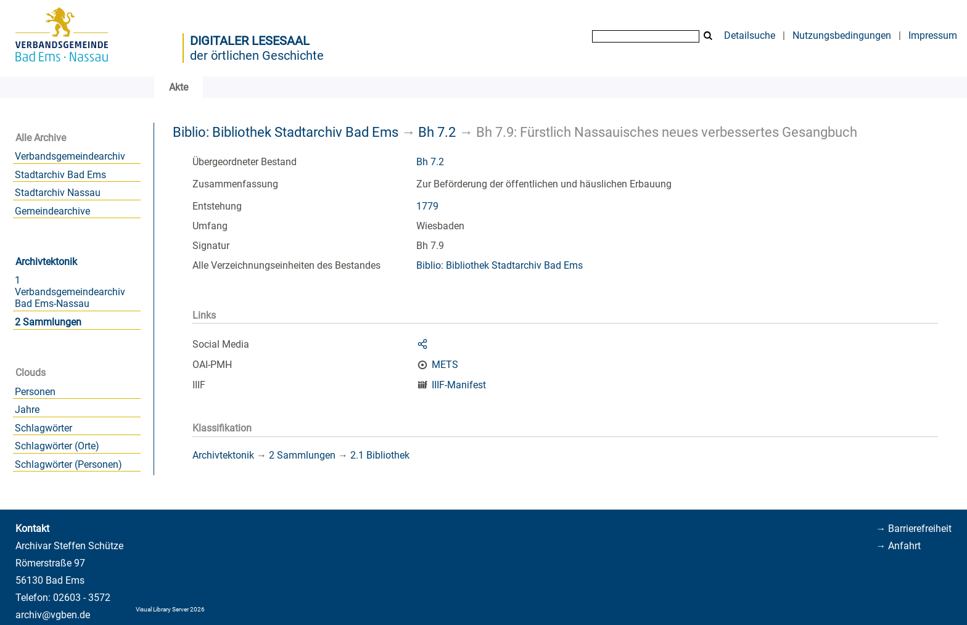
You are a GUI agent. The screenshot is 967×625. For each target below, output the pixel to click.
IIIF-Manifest (459, 385)
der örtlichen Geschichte (257, 55)
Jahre (27, 409)
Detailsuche (749, 35)
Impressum (932, 35)
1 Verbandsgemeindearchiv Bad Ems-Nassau (70, 291)
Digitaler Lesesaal (250, 40)
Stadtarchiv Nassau (58, 192)
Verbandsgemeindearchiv (70, 156)
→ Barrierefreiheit (914, 528)
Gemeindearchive (52, 211)
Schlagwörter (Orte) (57, 446)
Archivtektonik (46, 262)
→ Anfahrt (898, 546)
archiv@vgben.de (52, 615)
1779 (427, 206)
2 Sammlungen (48, 322)
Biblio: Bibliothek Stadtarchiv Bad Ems (285, 132)
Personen (35, 392)
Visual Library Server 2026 (170, 609)
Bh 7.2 (437, 132)
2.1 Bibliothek (379, 455)
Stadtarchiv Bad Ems (60, 175)
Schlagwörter (43, 428)
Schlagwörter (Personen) (68, 464)
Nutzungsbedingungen (841, 35)
